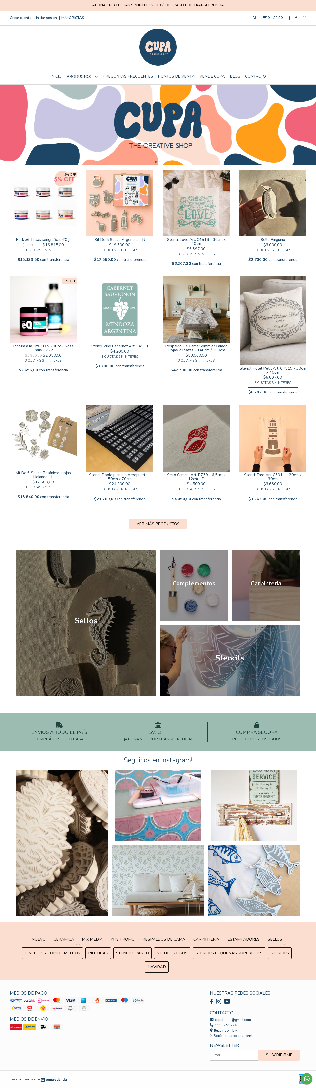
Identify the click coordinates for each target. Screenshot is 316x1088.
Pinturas (98, 953)
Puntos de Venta (176, 76)
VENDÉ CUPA (212, 76)
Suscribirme (279, 1055)
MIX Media (92, 939)
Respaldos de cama (163, 939)
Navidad (157, 967)
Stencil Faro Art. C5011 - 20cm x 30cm (273, 477)
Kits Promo (123, 939)
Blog (235, 76)
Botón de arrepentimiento (232, 1035)
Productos (82, 76)
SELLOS (275, 939)
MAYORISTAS (72, 17)
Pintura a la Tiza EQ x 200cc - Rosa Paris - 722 (43, 348)
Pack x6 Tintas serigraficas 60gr (43, 239)
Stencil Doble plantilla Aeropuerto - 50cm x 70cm (119, 477)
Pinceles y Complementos (52, 953)
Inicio (56, 76)
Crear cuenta (20, 17)
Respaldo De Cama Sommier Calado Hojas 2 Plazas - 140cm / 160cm (196, 348)
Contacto (255, 76)
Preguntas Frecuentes (128, 76)
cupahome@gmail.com (230, 1019)
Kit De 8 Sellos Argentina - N (120, 239)
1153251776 (223, 1025)
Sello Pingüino (273, 239)
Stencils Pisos (172, 953)
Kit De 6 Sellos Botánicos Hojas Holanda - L (43, 475)
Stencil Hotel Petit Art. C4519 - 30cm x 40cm (273, 370)
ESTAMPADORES (243, 939)
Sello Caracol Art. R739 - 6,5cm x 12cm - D (196, 477)
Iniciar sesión (46, 17)
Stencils (280, 953)
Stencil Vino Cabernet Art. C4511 (120, 346)
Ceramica (64, 939)
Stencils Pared (132, 953)
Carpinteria (206, 939)
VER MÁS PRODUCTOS (158, 524)
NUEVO (39, 939)
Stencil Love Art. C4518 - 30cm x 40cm (196, 241)
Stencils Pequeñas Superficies (229, 953)
